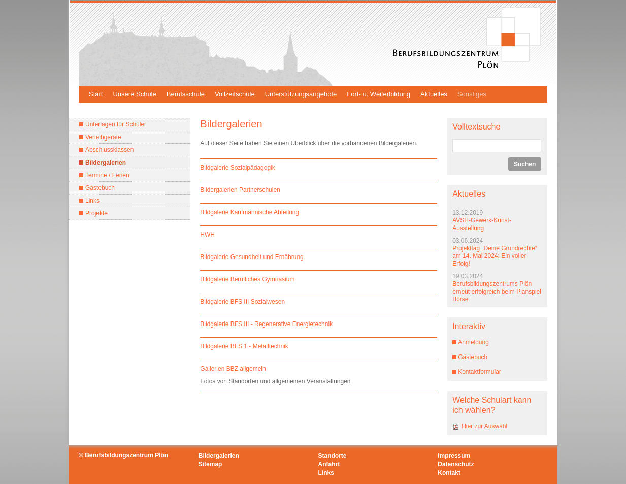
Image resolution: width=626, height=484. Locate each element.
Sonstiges (471, 94)
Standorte (332, 455)
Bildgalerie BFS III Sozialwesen (242, 301)
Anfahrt (329, 464)
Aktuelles (433, 94)
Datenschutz (456, 464)
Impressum (454, 455)
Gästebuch (100, 187)
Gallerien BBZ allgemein (233, 368)
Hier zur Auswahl (484, 426)
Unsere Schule (134, 94)
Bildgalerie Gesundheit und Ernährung (251, 257)
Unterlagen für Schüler (115, 124)
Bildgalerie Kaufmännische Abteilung (249, 212)
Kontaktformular (479, 371)
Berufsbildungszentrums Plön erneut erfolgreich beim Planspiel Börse (496, 291)
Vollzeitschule (235, 94)
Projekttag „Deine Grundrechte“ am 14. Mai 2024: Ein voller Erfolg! (494, 256)
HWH (207, 234)
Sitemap (210, 464)
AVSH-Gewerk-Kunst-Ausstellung (481, 224)
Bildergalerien (105, 162)
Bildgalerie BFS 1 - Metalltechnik (244, 346)
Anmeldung (473, 342)
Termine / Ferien (107, 175)
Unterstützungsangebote (301, 94)
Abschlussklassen (109, 149)
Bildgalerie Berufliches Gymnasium (247, 279)
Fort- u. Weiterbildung (378, 94)
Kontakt (449, 472)
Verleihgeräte (103, 137)
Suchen (525, 164)
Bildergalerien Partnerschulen (240, 189)
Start (96, 94)
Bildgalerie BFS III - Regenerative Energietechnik (266, 324)
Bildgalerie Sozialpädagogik (237, 167)
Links (92, 200)
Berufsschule (186, 94)
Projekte (96, 213)
